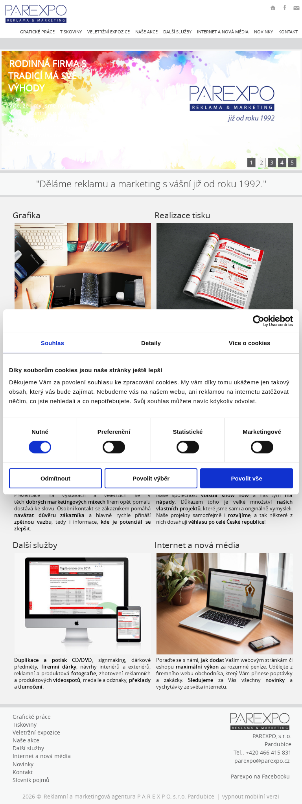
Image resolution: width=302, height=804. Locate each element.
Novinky (263, 32)
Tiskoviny (71, 32)
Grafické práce (37, 32)
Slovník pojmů (31, 780)
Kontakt (288, 32)
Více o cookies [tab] (250, 343)
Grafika (27, 215)
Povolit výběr (151, 478)
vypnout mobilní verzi (250, 796)
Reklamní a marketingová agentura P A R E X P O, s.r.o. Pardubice (129, 796)
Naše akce (146, 32)
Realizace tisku (182, 215)
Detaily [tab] (151, 343)
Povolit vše (246, 478)
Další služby (177, 32)
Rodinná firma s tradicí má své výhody (47, 76)
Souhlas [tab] (52, 343)
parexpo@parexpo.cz (262, 760)
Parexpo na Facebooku (260, 776)
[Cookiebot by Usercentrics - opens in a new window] (258, 321)
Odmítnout (55, 478)
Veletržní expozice (108, 32)
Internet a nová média (223, 32)
